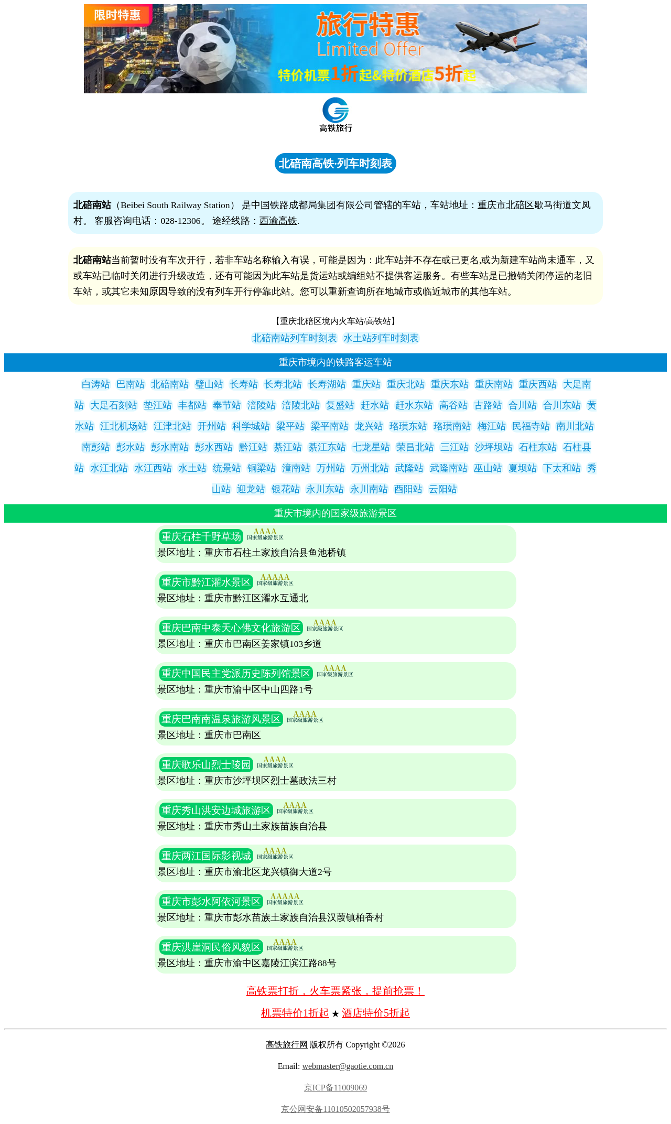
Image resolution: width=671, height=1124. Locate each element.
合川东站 (562, 405)
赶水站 (375, 405)
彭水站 (130, 447)
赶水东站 (414, 405)
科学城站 (251, 426)
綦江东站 (327, 447)
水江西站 (153, 468)
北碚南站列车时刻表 (294, 338)
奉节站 (227, 405)
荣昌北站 (415, 447)
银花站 (286, 489)
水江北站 (109, 468)
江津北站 (172, 426)
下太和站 (562, 468)
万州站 (331, 468)
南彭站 (96, 447)
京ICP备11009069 (335, 1087)
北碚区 (520, 205)
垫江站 (158, 405)
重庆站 (366, 384)
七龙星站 (371, 447)
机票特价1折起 (295, 1013)
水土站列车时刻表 (381, 338)
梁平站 (290, 426)
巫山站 (488, 468)
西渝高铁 (278, 220)
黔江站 (253, 447)
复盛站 (340, 405)
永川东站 (325, 489)
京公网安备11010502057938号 (335, 1109)
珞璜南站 (452, 426)
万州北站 (370, 468)
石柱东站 (538, 447)
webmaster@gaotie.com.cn (347, 1066)
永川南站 (369, 489)
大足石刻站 (113, 405)
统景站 (227, 468)
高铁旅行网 (287, 1044)
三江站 (454, 447)
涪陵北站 (301, 405)
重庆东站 (450, 384)
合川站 (522, 405)
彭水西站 (214, 447)
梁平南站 (330, 426)
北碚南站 (170, 384)
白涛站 (96, 384)
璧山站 (209, 384)
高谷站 (453, 405)
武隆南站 (449, 468)
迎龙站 (251, 489)
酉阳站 (408, 489)
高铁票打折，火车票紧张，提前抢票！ (335, 991)
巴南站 (130, 384)
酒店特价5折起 (376, 1013)
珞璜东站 (408, 426)
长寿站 (244, 384)
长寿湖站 (327, 384)
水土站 (192, 468)
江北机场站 (123, 426)
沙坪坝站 (494, 447)
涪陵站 (261, 405)
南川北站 (575, 426)
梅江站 (492, 426)
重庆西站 (538, 384)
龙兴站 (369, 426)
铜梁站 (261, 468)
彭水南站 (170, 447)
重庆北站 (406, 384)
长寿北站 (283, 384)
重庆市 (492, 205)
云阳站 (443, 489)
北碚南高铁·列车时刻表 (335, 163)
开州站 (212, 426)
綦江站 (288, 447)
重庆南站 (494, 384)
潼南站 (296, 468)
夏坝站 (522, 468)
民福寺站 (531, 426)
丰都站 (192, 405)
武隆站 (409, 468)
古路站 (488, 405)
